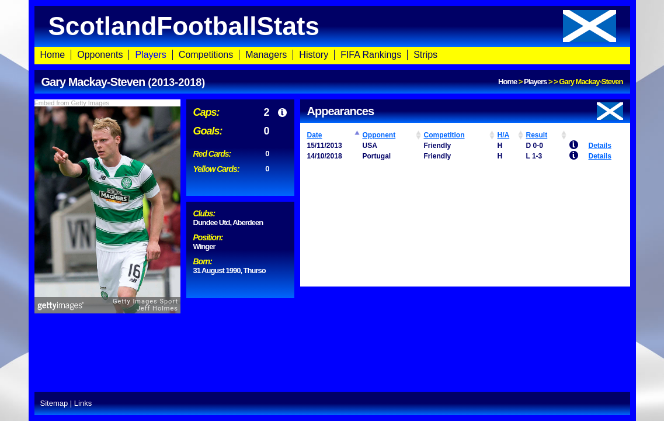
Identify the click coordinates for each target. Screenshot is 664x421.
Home (52, 55)
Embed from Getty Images (71, 102)
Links (83, 403)
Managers (266, 55)
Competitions (206, 55)
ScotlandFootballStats (332, 26)
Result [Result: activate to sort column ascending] (537, 135)
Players (150, 55)
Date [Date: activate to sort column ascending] (314, 135)
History (313, 55)
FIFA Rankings (370, 55)
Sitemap (54, 403)
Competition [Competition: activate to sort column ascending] (444, 135)
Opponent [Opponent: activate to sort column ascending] (379, 135)
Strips (425, 55)
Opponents (100, 55)
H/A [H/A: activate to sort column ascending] (504, 135)
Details (600, 146)
